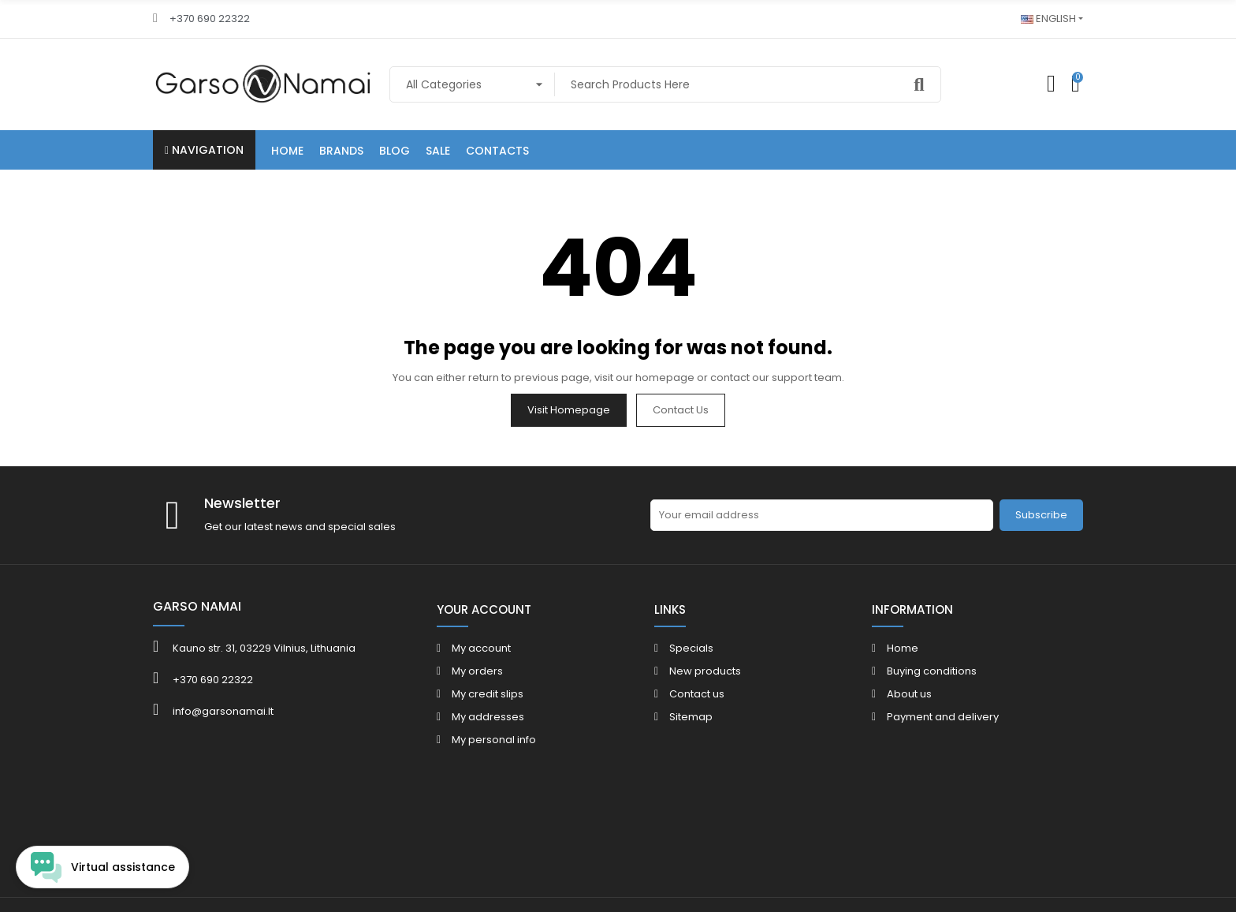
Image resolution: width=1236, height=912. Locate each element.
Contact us (681, 409)
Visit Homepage (568, 409)
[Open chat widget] (102, 867)
